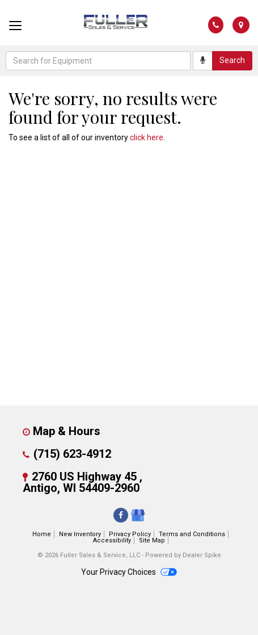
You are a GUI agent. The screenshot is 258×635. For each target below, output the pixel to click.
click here (146, 137)
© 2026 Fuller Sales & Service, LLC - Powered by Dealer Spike (129, 555)
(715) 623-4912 (72, 454)
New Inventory (80, 534)
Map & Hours (66, 431)
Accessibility (112, 540)
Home (41, 534)
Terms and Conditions (192, 534)
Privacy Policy (130, 534)
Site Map (152, 540)
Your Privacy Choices (128, 571)
